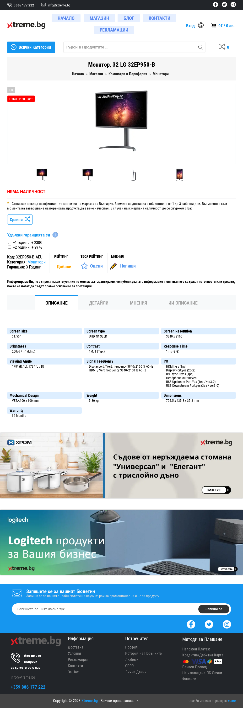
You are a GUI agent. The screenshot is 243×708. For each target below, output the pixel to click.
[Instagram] (227, 624)
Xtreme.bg (89, 700)
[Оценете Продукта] (91, 266)
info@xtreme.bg (23, 677)
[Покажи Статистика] (64, 267)
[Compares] (225, 47)
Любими (131, 659)
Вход (190, 25)
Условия (74, 653)
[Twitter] (209, 624)
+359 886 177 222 (28, 687)
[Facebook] (191, 624)
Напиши (128, 266)
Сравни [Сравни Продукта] (20, 219)
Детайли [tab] (98, 303)
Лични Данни (135, 672)
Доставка (75, 647)
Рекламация (78, 659)
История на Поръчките (143, 653)
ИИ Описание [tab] (183, 303)
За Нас (73, 672)
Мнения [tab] (138, 303)
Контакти (75, 666)
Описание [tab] (56, 303)
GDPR (129, 666)
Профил (131, 647)
